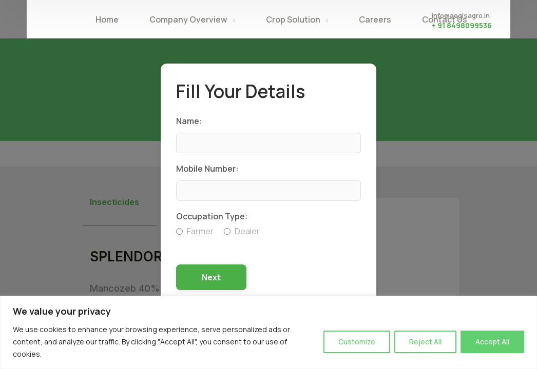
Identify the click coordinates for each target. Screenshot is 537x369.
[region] (268, 332)
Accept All (492, 341)
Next (211, 277)
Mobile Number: (207, 168)
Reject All (425, 341)
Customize (356, 341)
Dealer (242, 231)
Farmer (195, 231)
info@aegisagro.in (461, 15)
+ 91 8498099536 (462, 25)
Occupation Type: (212, 216)
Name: (189, 121)
